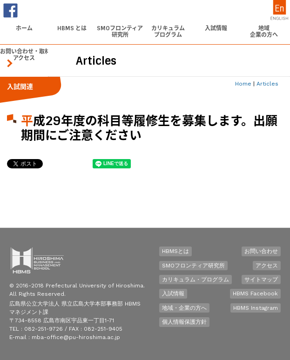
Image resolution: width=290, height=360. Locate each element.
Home (243, 83)
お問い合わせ (261, 251)
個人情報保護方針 (184, 322)
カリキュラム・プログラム (195, 279)
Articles (267, 83)
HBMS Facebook (255, 293)
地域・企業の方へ (184, 308)
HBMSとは (175, 251)
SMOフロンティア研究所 (193, 265)
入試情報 (173, 293)
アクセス (267, 265)
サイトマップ (261, 279)
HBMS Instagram (255, 308)
